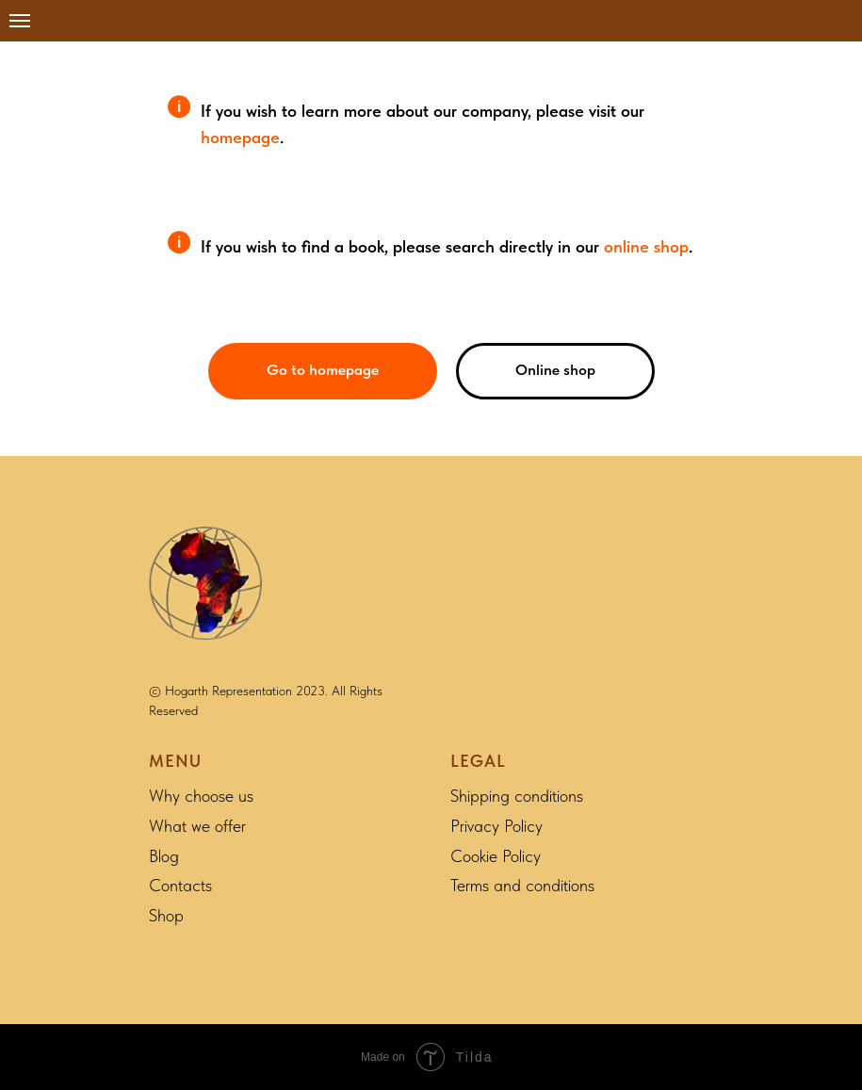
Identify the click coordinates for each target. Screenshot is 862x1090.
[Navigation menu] (19, 20)
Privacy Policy (496, 826)
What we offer (197, 826)
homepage (240, 137)
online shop (646, 246)
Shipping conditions (516, 795)
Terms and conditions (522, 885)
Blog (164, 856)
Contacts (180, 885)
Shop (166, 915)
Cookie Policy (495, 856)
